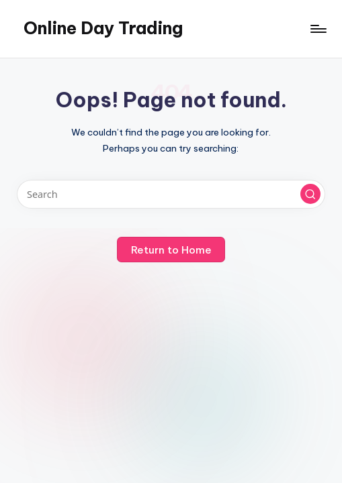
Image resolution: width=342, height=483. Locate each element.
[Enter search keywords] (171, 194)
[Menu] (317, 29)
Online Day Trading (103, 28)
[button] (310, 194)
